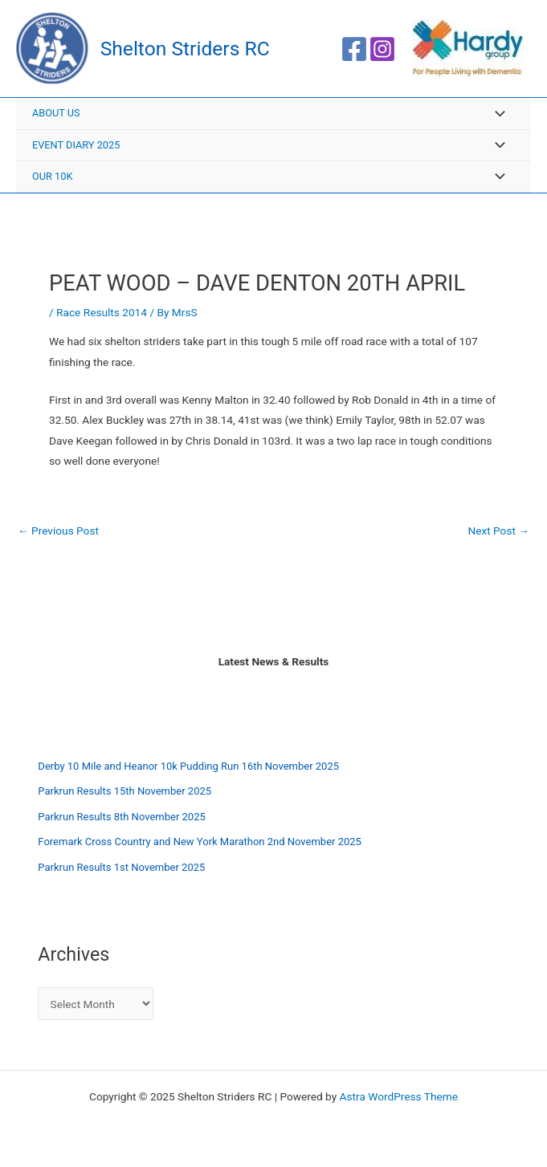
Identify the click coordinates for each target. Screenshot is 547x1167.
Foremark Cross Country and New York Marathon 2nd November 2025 (199, 842)
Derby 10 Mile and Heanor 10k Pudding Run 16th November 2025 (188, 766)
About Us (56, 113)
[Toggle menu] (495, 114)
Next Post (498, 531)
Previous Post (58, 531)
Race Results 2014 (101, 312)
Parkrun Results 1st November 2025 (121, 867)
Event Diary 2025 (76, 145)
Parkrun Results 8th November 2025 (121, 817)
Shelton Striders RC (185, 48)
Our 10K (52, 176)
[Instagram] (382, 49)
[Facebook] (354, 49)
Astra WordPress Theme (399, 1096)
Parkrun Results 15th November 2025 (124, 791)
